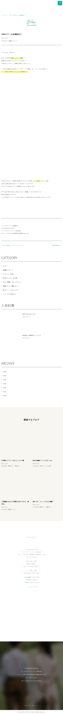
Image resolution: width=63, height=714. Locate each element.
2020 (4, 395)
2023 (4, 383)
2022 (4, 387)
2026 (4, 371)
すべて (5, 266)
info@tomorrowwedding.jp (33, 681)
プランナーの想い (8, 274)
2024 (4, 379)
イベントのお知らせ (9, 294)
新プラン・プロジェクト (11, 290)
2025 (4, 375)
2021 (4, 391)
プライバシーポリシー (31, 705)
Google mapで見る (32, 589)
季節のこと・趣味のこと (11, 286)
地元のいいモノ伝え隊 (10, 278)
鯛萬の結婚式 (56, 245)
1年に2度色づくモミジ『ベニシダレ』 (13, 245)
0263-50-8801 (33, 678)
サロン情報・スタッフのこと (12, 282)
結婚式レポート (8, 270)
